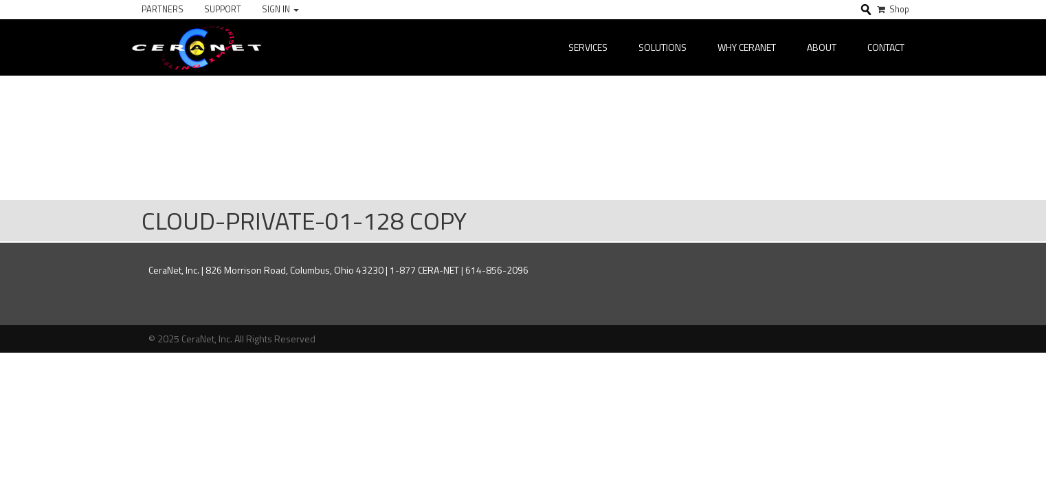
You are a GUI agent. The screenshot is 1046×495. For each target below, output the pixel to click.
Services (588, 47)
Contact (885, 47)
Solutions (662, 47)
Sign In (280, 9)
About (821, 47)
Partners (162, 9)
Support (222, 9)
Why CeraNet (746, 47)
